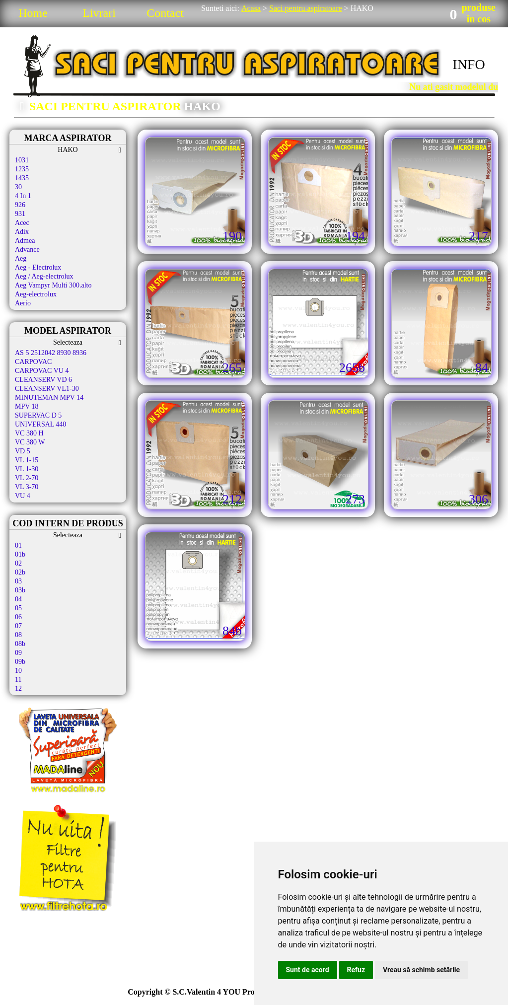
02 (18, 563)
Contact (165, 12)
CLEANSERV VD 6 (43, 379)
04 (18, 599)
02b (20, 572)
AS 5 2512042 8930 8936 (50, 353)
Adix (22, 231)
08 (18, 635)
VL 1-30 (26, 469)
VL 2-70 (26, 478)
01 (18, 545)
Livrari (99, 12)
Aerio (23, 303)
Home (33, 12)
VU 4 (22, 496)
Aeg (20, 258)
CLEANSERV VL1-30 (47, 388)
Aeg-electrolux (36, 294)
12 (18, 688)
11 (18, 679)
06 (18, 617)
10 (18, 670)
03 (18, 581)
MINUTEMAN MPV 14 (49, 397)
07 (18, 626)
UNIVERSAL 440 (40, 424)
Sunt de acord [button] (307, 970)
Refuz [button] (356, 970)
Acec (22, 222)
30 (18, 187)
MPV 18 (27, 406)
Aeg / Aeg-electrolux (44, 276)
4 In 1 (23, 196)
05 (18, 608)
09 (18, 652)
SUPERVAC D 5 (38, 415)
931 (20, 213)
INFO (468, 64)
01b (20, 554)
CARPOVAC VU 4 (42, 370)
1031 (22, 160)
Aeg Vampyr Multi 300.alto (53, 285)
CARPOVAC (33, 361)
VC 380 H (29, 433)
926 (20, 205)
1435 (22, 178)
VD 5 (22, 451)
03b (20, 590)
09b (20, 661)
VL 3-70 (26, 487)
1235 (22, 169)
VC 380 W (30, 442)
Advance (27, 249)
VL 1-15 (26, 460)
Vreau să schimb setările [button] (421, 970)
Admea (25, 240)
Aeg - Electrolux (38, 267)
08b (20, 643)
